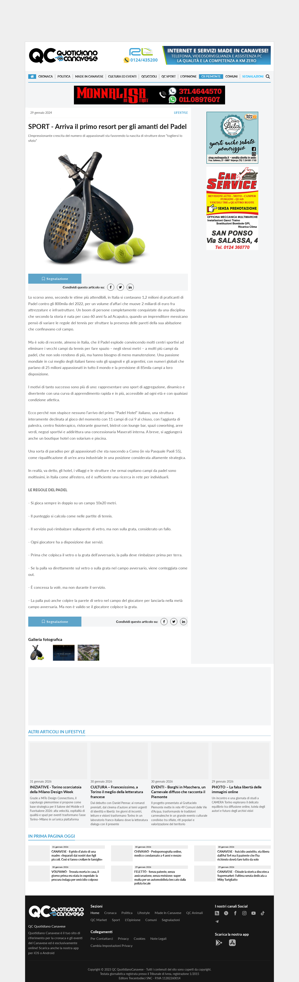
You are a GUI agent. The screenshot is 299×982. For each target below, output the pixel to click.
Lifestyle (181, 112)
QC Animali (194, 913)
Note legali (158, 938)
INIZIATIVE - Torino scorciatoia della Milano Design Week (55, 789)
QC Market (99, 920)
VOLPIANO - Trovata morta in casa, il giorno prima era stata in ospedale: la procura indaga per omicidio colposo (75, 875)
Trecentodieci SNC (140, 978)
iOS (36, 953)
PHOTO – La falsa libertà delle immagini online (237, 789)
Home (95, 913)
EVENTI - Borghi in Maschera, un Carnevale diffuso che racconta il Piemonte (178, 792)
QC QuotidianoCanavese (127, 969)
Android (48, 953)
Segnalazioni (252, 76)
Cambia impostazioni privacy (111, 945)
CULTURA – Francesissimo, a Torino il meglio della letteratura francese (117, 792)
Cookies (139, 938)
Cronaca (45, 76)
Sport (116, 920)
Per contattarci (102, 938)
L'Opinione (188, 76)
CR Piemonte (211, 76)
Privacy (123, 938)
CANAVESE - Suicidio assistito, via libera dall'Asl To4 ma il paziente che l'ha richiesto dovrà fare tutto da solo (243, 855)
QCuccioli (149, 76)
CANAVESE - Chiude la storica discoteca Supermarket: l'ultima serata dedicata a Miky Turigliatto (243, 875)
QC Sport (169, 76)
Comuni (231, 76)
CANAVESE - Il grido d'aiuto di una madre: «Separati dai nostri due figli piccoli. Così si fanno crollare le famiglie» (76, 855)
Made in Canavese (89, 76)
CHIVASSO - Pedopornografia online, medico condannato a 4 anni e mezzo (158, 853)
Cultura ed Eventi (122, 76)
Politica (64, 76)
